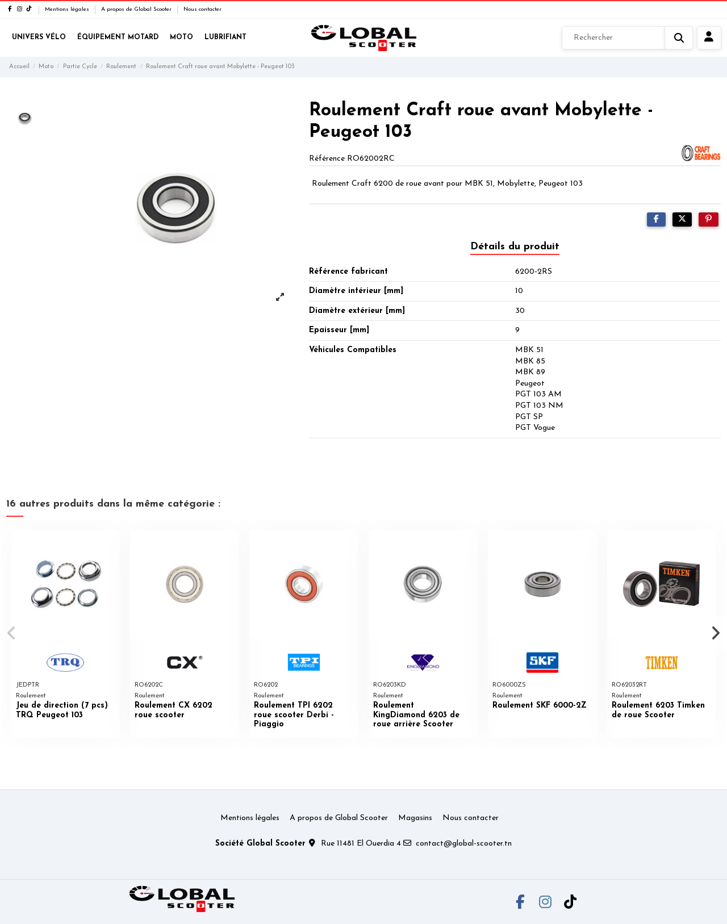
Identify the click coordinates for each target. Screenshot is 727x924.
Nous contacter (202, 9)
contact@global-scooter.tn (464, 843)
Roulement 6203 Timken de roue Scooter (658, 710)
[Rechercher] (627, 38)
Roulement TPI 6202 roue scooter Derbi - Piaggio (294, 715)
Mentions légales (68, 9)
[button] (12, 633)
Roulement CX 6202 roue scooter (173, 710)
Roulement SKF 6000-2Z (539, 705)
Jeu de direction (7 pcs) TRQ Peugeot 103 (62, 710)
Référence (327, 158)
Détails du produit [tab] (514, 246)
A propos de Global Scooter (137, 9)
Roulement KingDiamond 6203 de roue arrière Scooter (416, 715)
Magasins (415, 818)
